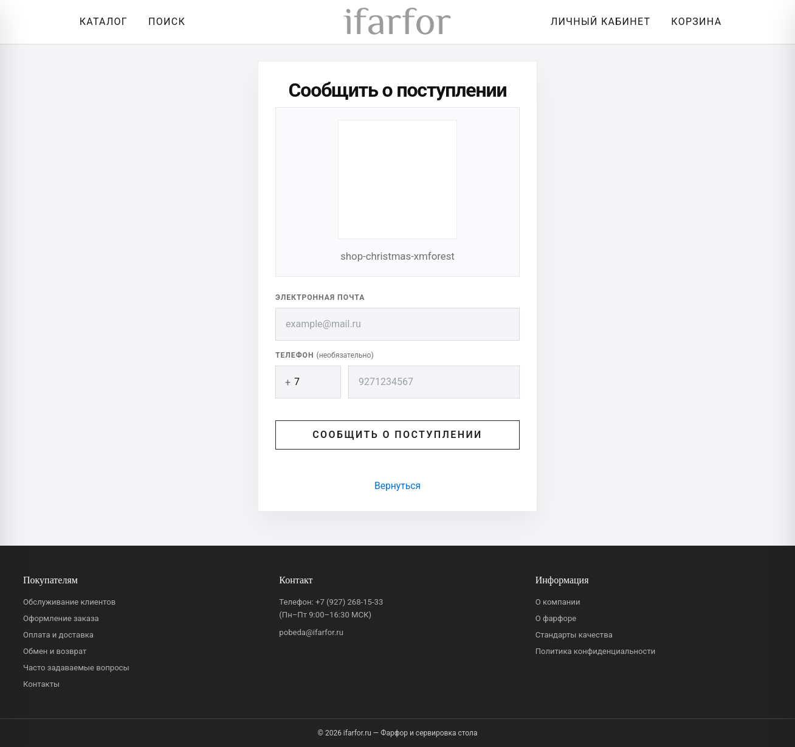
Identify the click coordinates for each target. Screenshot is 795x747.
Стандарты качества (574, 634)
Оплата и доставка (58, 634)
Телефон (324, 355)
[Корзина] (693, 22)
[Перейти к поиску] (163, 22)
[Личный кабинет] (597, 22)
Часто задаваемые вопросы (76, 667)
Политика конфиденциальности (595, 651)
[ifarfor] (397, 22)
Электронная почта (320, 297)
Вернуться (397, 486)
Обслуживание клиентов (69, 601)
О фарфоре (556, 618)
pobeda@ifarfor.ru (311, 632)
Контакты (41, 684)
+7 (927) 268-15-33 (349, 601)
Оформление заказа (61, 618)
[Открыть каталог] (101, 22)
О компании (557, 601)
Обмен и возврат (54, 651)
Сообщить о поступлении (397, 434)
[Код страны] (308, 382)
